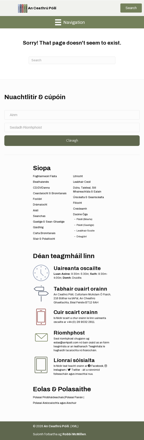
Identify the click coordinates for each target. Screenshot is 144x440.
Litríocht (78, 176)
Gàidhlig (38, 227)
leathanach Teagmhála (88, 346)
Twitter (74, 369)
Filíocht (77, 202)
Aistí (35, 210)
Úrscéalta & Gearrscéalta (88, 197)
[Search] (72, 60)
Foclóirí (37, 199)
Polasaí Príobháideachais (48, 397)
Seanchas (39, 216)
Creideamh (80, 208)
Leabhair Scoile (86, 230)
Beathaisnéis (41, 181)
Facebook (95, 365)
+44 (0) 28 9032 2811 (80, 322)
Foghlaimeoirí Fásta (45, 176)
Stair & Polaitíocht (44, 238)
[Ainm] (72, 115)
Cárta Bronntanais (44, 233)
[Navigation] (70, 22)
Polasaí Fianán (74, 397)
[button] (131, 8)
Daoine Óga (80, 214)
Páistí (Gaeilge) (85, 225)
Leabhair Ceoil (82, 181)
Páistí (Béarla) (84, 219)
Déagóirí (82, 236)
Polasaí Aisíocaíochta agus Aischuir (54, 402)
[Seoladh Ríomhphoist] (72, 127)
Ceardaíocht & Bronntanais (49, 193)
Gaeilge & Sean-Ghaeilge (48, 221)
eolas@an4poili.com (66, 342)
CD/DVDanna (41, 187)
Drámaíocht (40, 204)
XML (74, 426)
